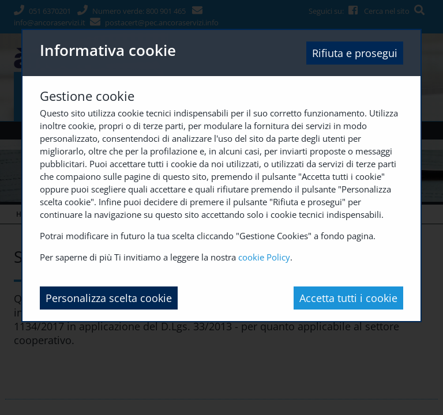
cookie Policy (264, 257)
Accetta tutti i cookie (348, 298)
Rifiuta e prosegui (354, 53)
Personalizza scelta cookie (109, 298)
